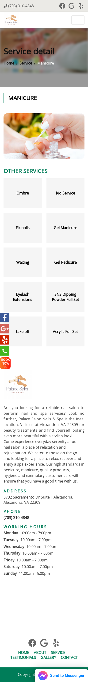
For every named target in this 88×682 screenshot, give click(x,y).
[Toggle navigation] (77, 20)
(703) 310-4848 (19, 6)
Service (25, 63)
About (40, 652)
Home (9, 63)
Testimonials (23, 657)
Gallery (48, 657)
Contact (69, 657)
